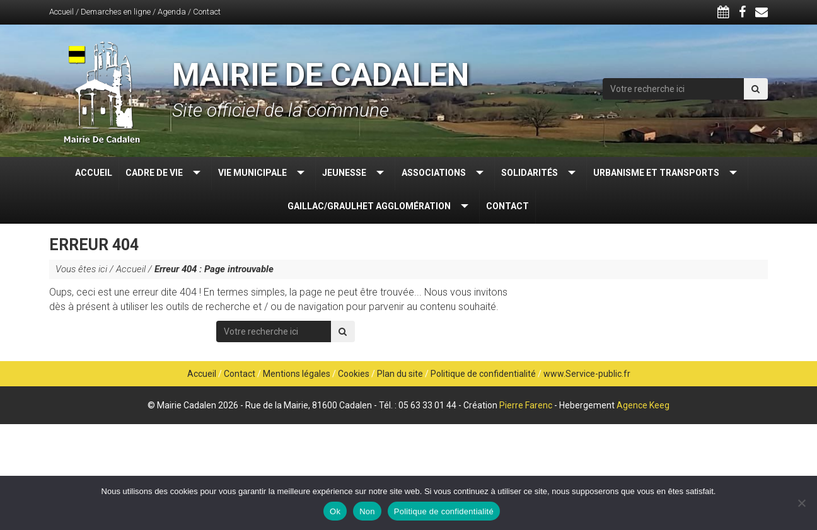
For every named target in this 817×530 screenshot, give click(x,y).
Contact (207, 11)
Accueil (61, 11)
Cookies (353, 374)
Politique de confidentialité (483, 374)
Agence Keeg (643, 405)
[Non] (801, 503)
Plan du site (400, 374)
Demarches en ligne (116, 11)
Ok (335, 511)
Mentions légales (296, 374)
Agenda (172, 11)
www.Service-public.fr (586, 374)
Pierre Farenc (525, 405)
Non (367, 511)
